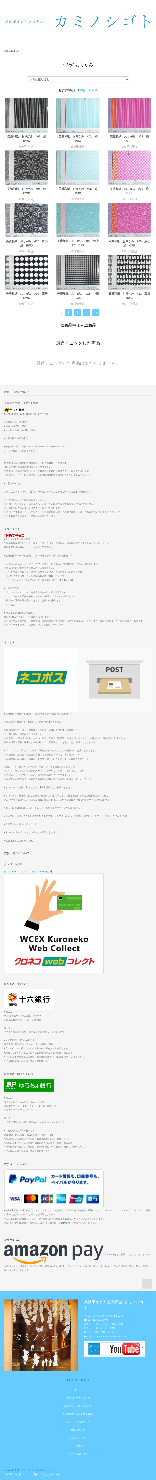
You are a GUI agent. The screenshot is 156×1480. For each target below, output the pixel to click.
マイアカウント (78, 1445)
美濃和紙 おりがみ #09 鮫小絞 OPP (129, 243)
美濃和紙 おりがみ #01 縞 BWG (27, 138)
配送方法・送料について (77, 1406)
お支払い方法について (78, 1398)
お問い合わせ (78, 1430)
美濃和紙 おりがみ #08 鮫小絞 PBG (78, 243)
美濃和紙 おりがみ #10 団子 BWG (27, 295)
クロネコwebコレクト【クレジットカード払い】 (28, 871)
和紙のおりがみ (12, 51)
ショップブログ (78, 1438)
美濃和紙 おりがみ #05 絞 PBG (79, 191)
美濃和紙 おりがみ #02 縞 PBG (79, 138)
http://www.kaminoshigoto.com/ (108, 1336)
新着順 (93, 90)
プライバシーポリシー (78, 1422)
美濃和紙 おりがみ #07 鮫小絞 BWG (27, 243)
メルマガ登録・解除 (78, 1453)
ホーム (78, 1390)
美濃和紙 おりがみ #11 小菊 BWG (78, 295)
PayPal (66, 1223)
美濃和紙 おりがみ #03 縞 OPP (130, 138)
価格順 (81, 90)
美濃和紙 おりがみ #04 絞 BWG (27, 191)
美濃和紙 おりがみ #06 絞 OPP (130, 191)
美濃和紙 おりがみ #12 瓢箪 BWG (129, 295)
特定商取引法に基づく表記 (78, 1414)
